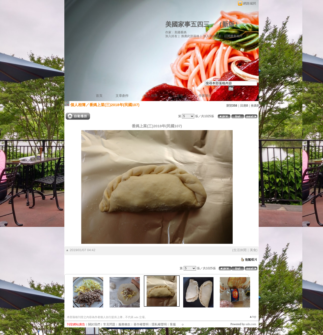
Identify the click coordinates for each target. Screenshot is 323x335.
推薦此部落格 (190, 36)
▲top (252, 316)
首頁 (99, 96)
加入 (261, 331)
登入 (252, 331)
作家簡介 (205, 96)
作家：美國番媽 (175, 32)
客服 (173, 324)
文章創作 (122, 96)
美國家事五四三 (187, 24)
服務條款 (124, 324)
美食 (253, 250)
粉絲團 (46, 331)
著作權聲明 (141, 324)
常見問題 (109, 324)
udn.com (251, 324)
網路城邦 (249, 3)
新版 (228, 24)
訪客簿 (178, 96)
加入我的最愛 (212, 36)
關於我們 (94, 324)
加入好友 (171, 36)
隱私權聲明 (159, 324)
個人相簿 (150, 96)
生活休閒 (240, 250)
